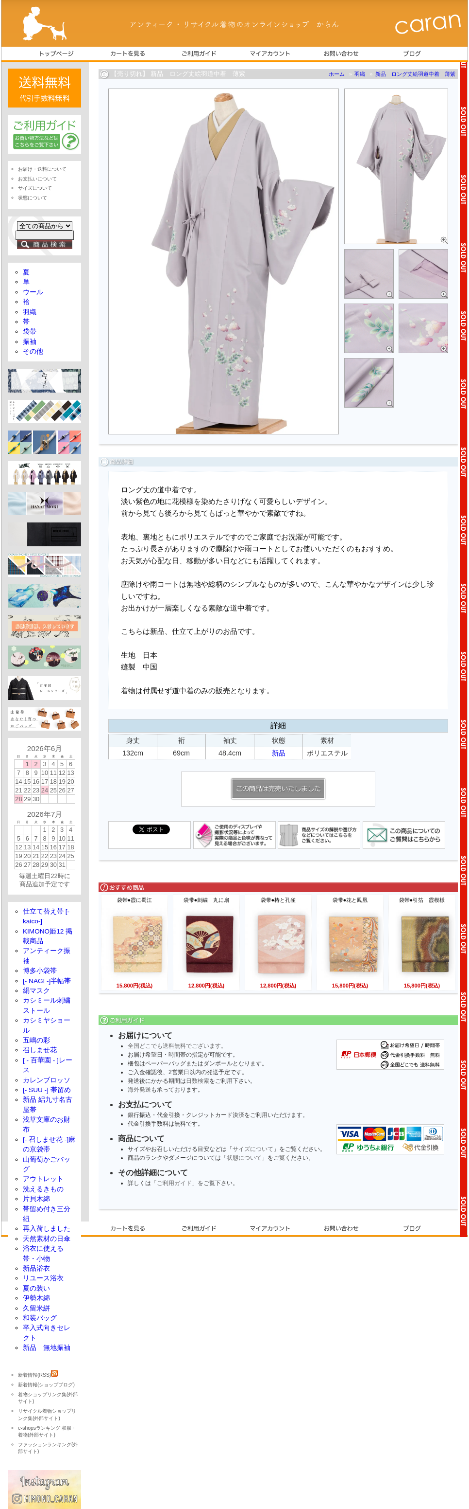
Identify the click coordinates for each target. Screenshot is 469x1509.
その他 (33, 351)
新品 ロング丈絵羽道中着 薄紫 (415, 74)
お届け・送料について (42, 169)
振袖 (29, 341)
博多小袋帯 (40, 970)
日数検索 (197, 1081)
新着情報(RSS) (38, 1375)
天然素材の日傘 (46, 1238)
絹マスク (36, 990)
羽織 (359, 74)
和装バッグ (40, 1318)
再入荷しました (46, 1228)
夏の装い (36, 1288)
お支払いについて (37, 178)
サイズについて (253, 1149)
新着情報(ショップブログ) (46, 1384)
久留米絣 (36, 1308)
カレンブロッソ (46, 1080)
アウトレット (43, 1179)
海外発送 (139, 1089)
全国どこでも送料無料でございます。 (177, 1045)
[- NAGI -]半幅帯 (47, 981)
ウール (33, 292)
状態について (244, 1157)
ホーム (337, 74)
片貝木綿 (36, 1199)
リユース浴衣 (43, 1278)
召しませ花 (40, 1050)
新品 (278, 753)
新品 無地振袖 (46, 1347)
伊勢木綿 (36, 1298)
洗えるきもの (43, 1189)
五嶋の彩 (36, 1040)
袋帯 (29, 331)
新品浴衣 (36, 1268)
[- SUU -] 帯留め (47, 1090)
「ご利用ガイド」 (174, 1183)
